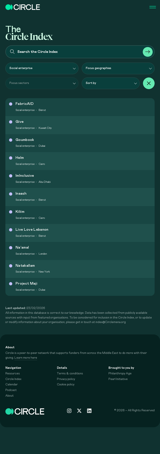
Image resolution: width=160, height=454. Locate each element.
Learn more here (25, 357)
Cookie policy (65, 384)
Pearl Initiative (118, 379)
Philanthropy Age (120, 373)
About (9, 395)
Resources (12, 373)
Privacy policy (66, 379)
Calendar (11, 384)
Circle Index (13, 379)
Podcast (11, 390)
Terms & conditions (70, 373)
